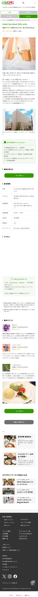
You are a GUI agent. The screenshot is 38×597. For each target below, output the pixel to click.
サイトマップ (5, 570)
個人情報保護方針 (7, 558)
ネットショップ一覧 (24, 531)
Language (30, 3)
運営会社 (4, 556)
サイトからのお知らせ (25, 534)
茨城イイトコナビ (8, 520)
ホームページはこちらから (22, 228)
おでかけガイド (25, 519)
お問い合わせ (23, 539)
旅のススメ (7, 525)
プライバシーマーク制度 (8, 583)
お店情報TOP (10, 20)
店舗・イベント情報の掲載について (11, 550)
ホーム (4, 20)
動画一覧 (5, 539)
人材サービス (5, 544)
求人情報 (5, 536)
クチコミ (11, 595)
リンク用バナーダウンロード (9, 567)
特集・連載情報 (7, 517)
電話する (27, 595)
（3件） (20, 31)
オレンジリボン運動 (26, 522)
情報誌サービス (6, 547)
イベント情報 (6, 531)
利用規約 (4, 564)
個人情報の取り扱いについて (10, 561)
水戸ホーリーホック (9, 522)
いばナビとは (23, 536)
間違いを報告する (19, 422)
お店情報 (5, 534)
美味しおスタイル (25, 525)
